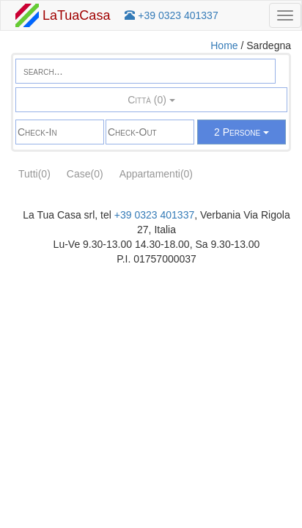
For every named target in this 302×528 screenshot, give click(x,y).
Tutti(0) (34, 174)
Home (223, 45)
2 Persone (241, 132)
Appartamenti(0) (156, 174)
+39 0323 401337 (154, 215)
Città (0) (151, 100)
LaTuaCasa (62, 15)
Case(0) (85, 174)
